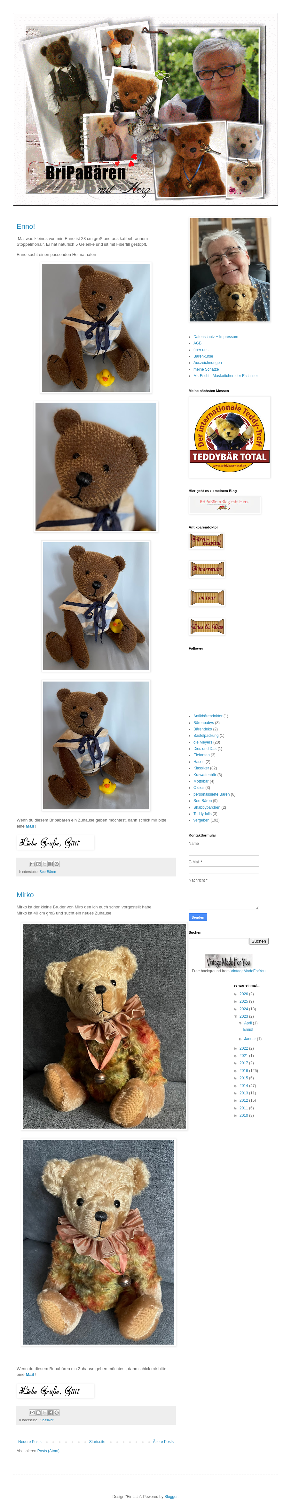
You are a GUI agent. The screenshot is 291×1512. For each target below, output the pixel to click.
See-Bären (48, 872)
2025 (244, 1001)
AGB (197, 343)
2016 (244, 1070)
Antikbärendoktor (208, 716)
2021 (244, 1055)
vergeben (201, 820)
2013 (244, 1093)
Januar (250, 1039)
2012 (244, 1100)
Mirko (25, 895)
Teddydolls (202, 814)
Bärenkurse (203, 356)
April (248, 1023)
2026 (244, 994)
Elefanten (201, 755)
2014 (244, 1086)
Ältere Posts (163, 1441)
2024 (244, 1009)
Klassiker (47, 1420)
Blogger (170, 1496)
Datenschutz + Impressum (215, 337)
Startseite (97, 1441)
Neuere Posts (30, 1441)
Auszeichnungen (207, 362)
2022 (244, 1048)
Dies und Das (204, 748)
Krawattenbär (204, 775)
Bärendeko (202, 729)
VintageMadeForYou (247, 971)
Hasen (199, 762)
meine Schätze (206, 369)
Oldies (198, 787)
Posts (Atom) (48, 1451)
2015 (244, 1078)
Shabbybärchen (206, 807)
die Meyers (202, 742)
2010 (244, 1115)
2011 (244, 1108)
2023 (244, 1016)
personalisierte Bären (211, 794)
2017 (244, 1063)
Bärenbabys (203, 723)
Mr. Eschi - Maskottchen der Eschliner (225, 376)
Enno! (26, 226)
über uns (200, 350)
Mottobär (200, 781)
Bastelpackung (206, 735)
